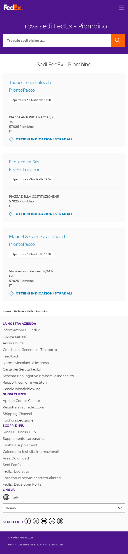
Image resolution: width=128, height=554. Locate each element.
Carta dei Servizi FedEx (22, 369)
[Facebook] (28, 521)
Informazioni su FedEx (21, 329)
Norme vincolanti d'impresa (26, 362)
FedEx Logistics (16, 471)
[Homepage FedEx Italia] (13, 7)
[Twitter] (36, 521)
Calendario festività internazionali (31, 451)
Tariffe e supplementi (20, 445)
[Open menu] (121, 7)
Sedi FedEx (12, 464)
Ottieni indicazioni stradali (40, 139)
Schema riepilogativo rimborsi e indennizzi (38, 375)
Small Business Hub (19, 431)
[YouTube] (44, 521)
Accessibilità (13, 343)
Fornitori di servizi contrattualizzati (32, 477)
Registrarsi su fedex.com (23, 407)
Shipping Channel (17, 413)
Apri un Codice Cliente (21, 400)
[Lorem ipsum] (64, 507)
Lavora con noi (15, 336)
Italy (11, 497)
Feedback (11, 356)
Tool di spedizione (18, 420)
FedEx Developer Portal (22, 484)
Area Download (16, 458)
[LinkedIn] (52, 521)
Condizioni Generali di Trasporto (30, 349)
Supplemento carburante (24, 438)
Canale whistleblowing (22, 388)
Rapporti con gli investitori (25, 382)
